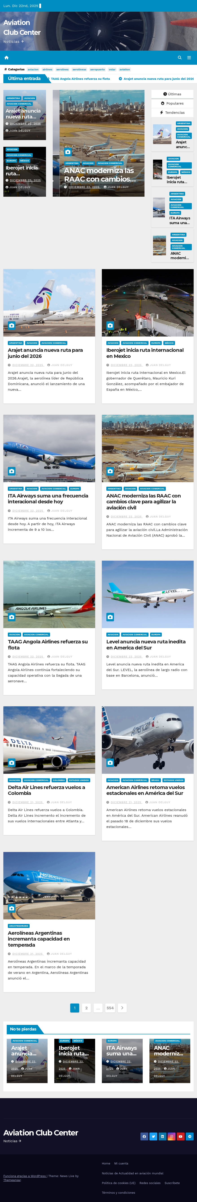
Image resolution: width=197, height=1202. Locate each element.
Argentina (13, 98)
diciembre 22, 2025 (25, 123)
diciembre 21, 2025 (28, 802)
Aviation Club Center (40, 1132)
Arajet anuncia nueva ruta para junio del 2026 (45, 353)
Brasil (155, 780)
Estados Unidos (79, 780)
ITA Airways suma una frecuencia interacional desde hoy (79, 179)
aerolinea (62, 69)
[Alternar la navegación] (189, 58)
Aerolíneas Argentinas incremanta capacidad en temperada (39, 939)
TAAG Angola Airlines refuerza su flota (48, 645)
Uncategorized (18, 926)
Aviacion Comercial (19, 104)
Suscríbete (172, 1183)
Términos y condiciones (118, 1192)
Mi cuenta (121, 1163)
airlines (47, 69)
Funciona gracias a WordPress (25, 1176)
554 (110, 1008)
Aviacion (29, 98)
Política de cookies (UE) (119, 1183)
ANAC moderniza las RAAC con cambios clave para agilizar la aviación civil (143, 502)
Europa (11, 160)
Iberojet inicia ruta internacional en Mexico (22, 177)
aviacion (33, 69)
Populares (172, 103)
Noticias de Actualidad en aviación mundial (132, 1173)
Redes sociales (150, 1183)
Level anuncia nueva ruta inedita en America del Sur (146, 645)
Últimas (172, 94)
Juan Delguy (18, 130)
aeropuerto (97, 69)
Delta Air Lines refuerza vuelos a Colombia (46, 790)
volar (112, 69)
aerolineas (79, 69)
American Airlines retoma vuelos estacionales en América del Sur (145, 790)
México (24, 160)
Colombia (59, 780)
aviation (125, 69)
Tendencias (172, 112)
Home (106, 1163)
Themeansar (12, 1180)
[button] (180, 58)
